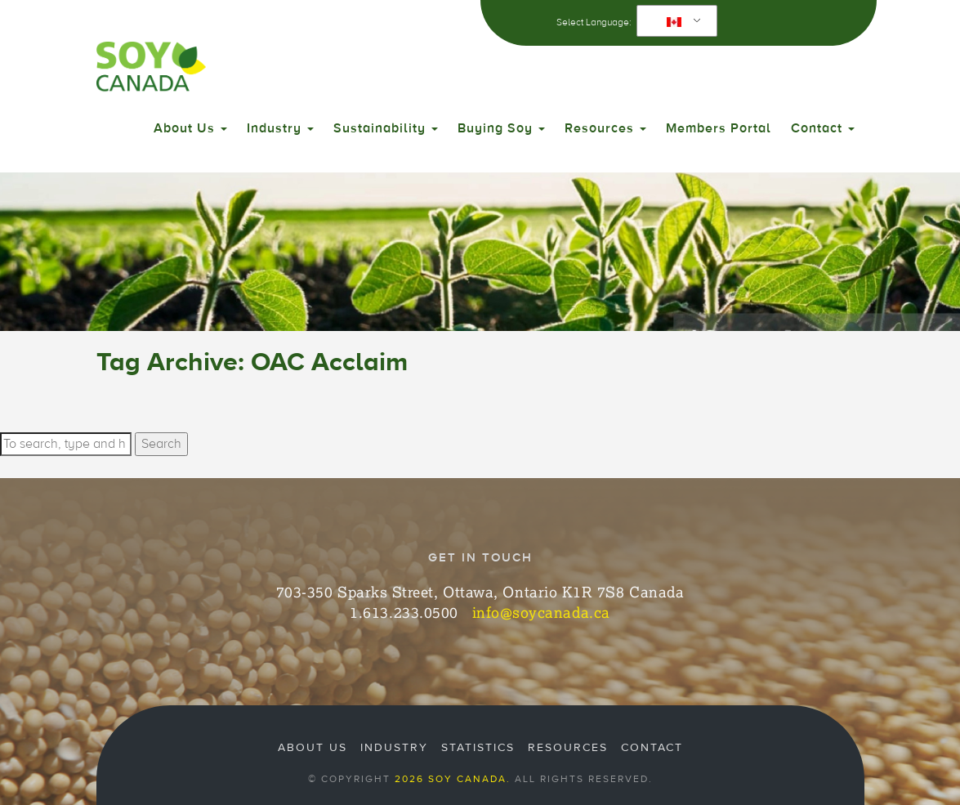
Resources (605, 128)
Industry (280, 128)
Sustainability (385, 128)
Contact (823, 128)
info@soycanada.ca (541, 612)
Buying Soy (501, 128)
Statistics (478, 747)
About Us (190, 128)
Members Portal (718, 128)
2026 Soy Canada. (453, 778)
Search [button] (161, 444)
